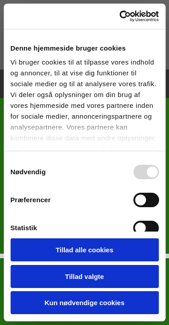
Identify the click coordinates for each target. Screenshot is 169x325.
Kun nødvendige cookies (85, 302)
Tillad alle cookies (84, 250)
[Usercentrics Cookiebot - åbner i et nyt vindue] (120, 16)
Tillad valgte (84, 276)
